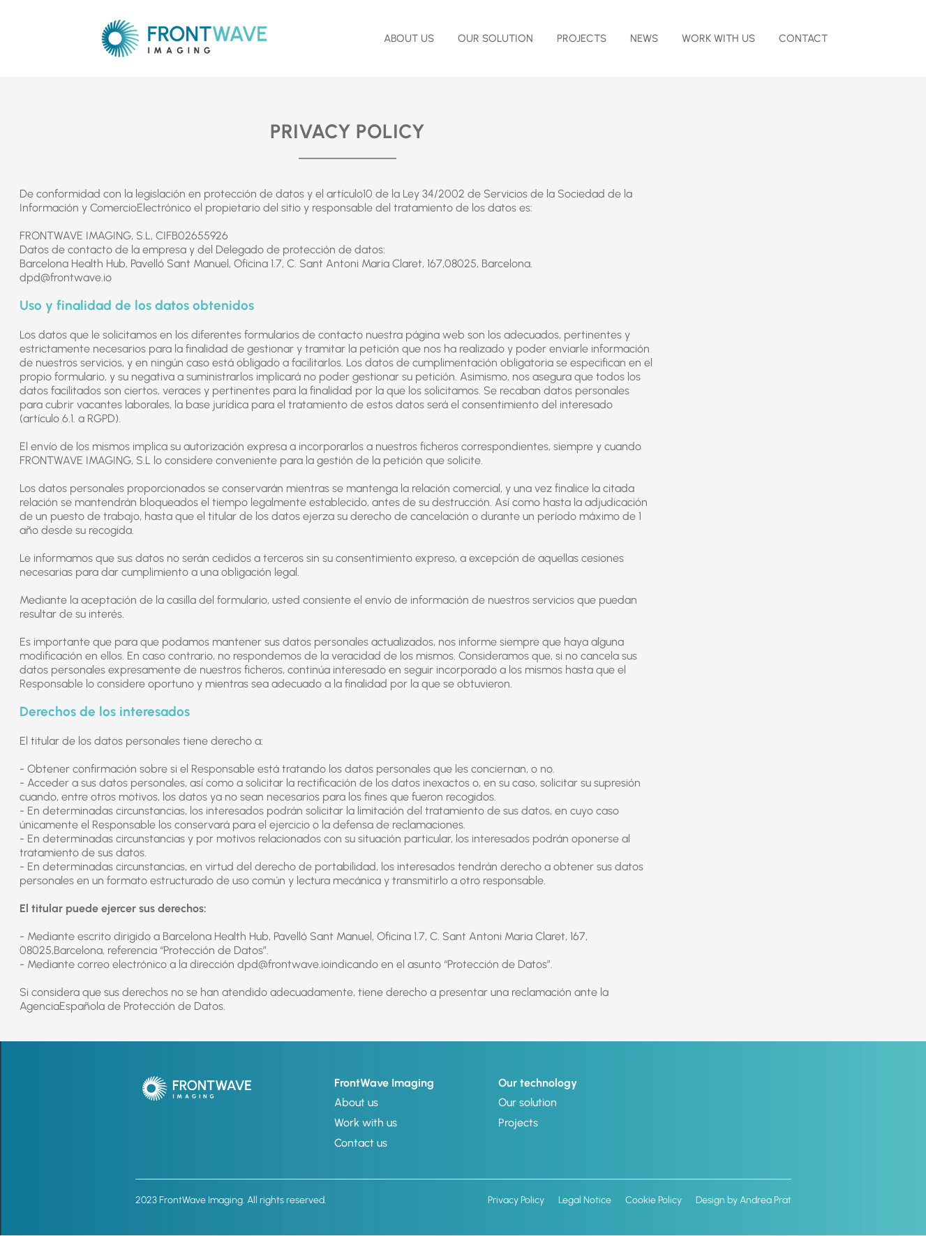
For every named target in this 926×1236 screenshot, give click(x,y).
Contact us (360, 1142)
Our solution (527, 1102)
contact (803, 38)
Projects (581, 38)
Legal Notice (584, 1200)
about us (409, 38)
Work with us (718, 38)
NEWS (644, 38)
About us (356, 1102)
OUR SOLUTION (495, 38)
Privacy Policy (516, 1200)
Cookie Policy (653, 1200)
